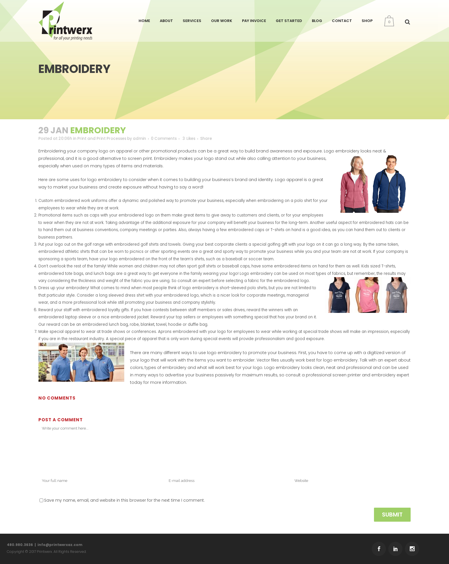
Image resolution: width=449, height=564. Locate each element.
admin (144, 139)
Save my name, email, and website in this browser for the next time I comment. (124, 504)
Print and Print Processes (105, 139)
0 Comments (170, 139)
